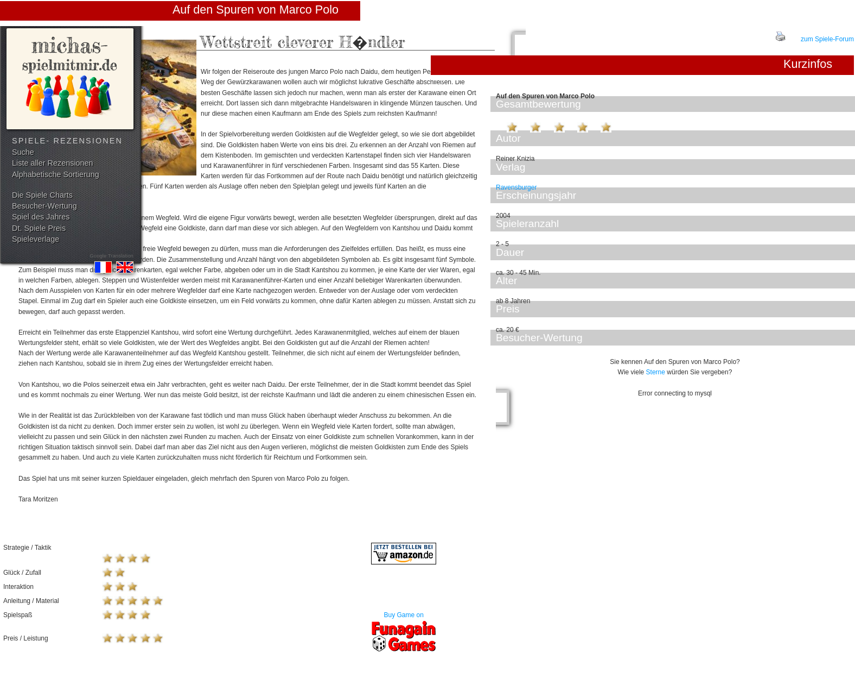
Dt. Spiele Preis (39, 228)
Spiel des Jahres (40, 216)
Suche (23, 152)
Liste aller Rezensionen (52, 163)
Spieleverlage (35, 239)
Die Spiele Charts (42, 195)
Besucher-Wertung (44, 206)
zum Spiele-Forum (827, 39)
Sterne (655, 372)
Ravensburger (516, 187)
